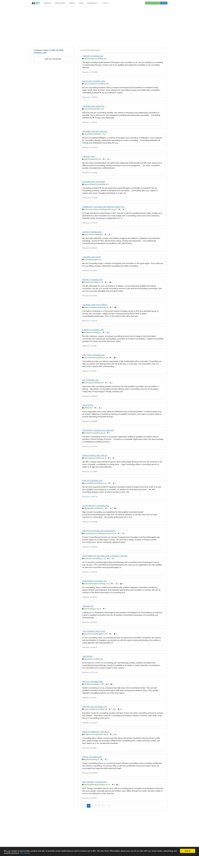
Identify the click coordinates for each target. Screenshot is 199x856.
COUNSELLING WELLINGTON (94, 131)
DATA (81, 3)
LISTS (105, 3)
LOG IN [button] (164, 3)
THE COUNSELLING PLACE (93, 631)
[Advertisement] (99, 26)
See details (25, 853)
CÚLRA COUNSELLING (91, 232)
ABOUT (72, 3)
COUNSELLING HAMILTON (93, 106)
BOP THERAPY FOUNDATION (94, 782)
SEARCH (47, 3)
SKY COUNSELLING (90, 380)
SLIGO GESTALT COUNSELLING (95, 506)
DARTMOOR (87, 656)
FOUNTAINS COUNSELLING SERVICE (98, 430)
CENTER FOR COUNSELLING (94, 707)
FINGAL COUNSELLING (92, 757)
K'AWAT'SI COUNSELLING (93, 330)
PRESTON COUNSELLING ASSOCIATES (99, 531)
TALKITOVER (87, 405)
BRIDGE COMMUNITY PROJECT (95, 732)
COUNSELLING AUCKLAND (93, 182)
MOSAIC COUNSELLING (92, 280)
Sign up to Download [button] (53, 59)
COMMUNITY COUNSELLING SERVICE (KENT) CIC (103, 207)
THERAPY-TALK (88, 157)
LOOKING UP (87, 606)
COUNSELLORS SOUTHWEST (94, 305)
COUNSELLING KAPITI (91, 257)
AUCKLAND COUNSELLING (93, 81)
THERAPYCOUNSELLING (92, 56)
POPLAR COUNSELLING (92, 481)
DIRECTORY (60, 3)
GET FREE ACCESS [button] (153, 3)
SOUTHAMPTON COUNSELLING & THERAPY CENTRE (105, 556)
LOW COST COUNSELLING (93, 355)
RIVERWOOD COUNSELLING (94, 581)
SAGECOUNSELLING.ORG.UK (94, 455)
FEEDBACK (93, 3)
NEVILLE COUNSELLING (92, 682)
